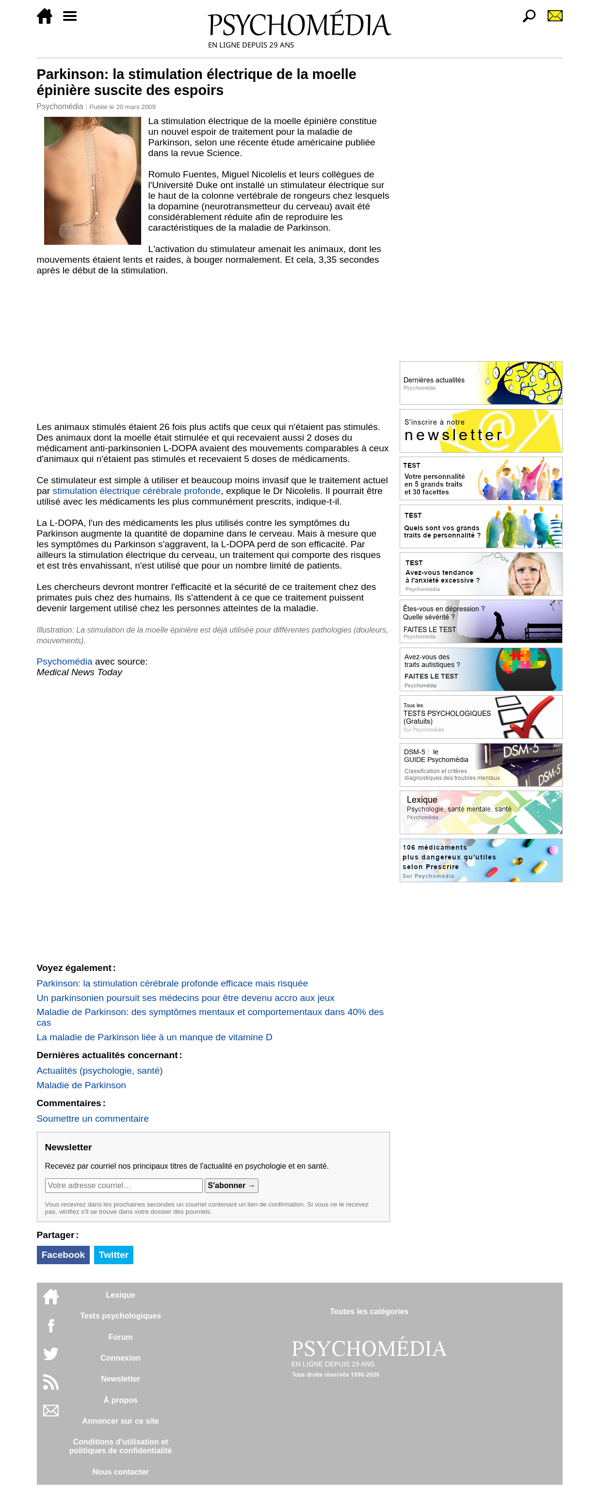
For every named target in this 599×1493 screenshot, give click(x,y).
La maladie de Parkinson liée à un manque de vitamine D (155, 1037)
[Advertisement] (213, 348)
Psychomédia (60, 106)
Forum (121, 1337)
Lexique (120, 1295)
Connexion (120, 1358)
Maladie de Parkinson (82, 1085)
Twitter (114, 1255)
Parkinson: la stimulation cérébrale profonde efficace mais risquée (172, 983)
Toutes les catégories (369, 1311)
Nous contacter (120, 1472)
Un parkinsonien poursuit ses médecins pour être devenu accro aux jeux (186, 998)
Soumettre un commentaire (93, 1118)
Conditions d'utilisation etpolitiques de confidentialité (120, 1446)
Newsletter (120, 1379)
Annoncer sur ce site (120, 1421)
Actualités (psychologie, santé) (100, 1070)
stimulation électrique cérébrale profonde (137, 491)
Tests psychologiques (120, 1316)
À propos (121, 1400)
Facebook (63, 1255)
